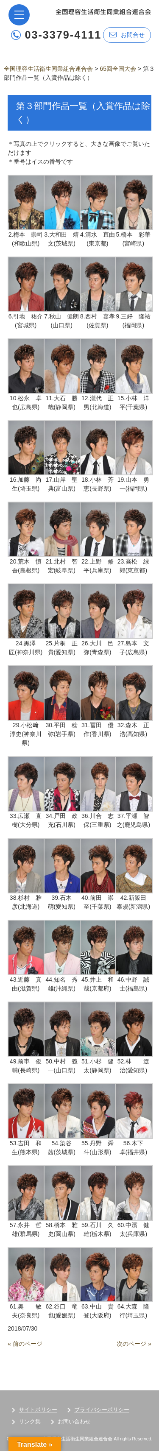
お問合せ (127, 34)
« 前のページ (25, 1343)
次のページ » (134, 1343)
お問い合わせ (74, 1421)
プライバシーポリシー (101, 1409)
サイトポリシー (38, 1409)
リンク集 (30, 1421)
